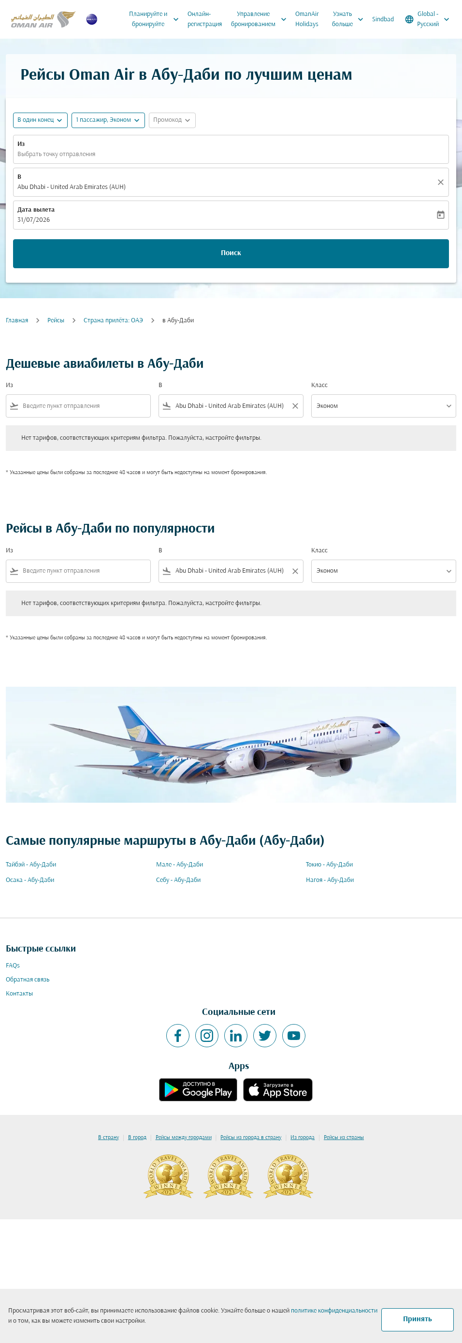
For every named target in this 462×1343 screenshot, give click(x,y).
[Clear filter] (295, 406)
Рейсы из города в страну (250, 1138)
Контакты (19, 993)
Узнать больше (350, 19)
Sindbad (383, 19)
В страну (108, 1138)
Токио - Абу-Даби (329, 864)
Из (21, 144)
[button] (108, 120)
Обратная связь (27, 979)
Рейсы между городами (184, 1138)
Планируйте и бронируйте (156, 19)
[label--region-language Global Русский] (428, 19)
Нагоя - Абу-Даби (330, 880)
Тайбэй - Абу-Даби (31, 864)
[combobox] (84, 406)
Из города (302, 1138)
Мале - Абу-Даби (179, 864)
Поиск (231, 253)
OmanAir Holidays (307, 19)
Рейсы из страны (344, 1138)
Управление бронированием (261, 19)
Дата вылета (36, 210)
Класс (319, 385)
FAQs (13, 965)
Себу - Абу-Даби (178, 880)
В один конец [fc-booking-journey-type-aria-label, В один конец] (35, 120)
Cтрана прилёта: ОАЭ (113, 320)
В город (137, 1138)
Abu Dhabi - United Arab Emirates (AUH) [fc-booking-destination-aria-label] (71, 187)
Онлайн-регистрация (205, 19)
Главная (17, 320)
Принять (417, 1319)
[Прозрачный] (442, 182)
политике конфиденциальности (334, 1310)
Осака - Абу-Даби (30, 880)
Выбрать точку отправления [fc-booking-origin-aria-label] (56, 154)
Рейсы (55, 320)
